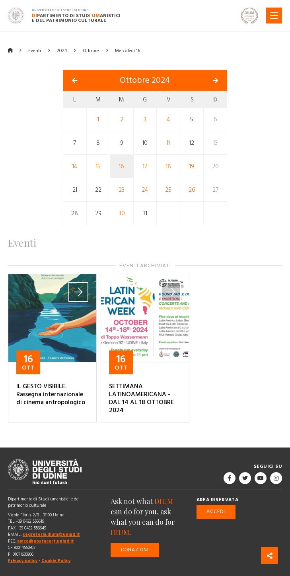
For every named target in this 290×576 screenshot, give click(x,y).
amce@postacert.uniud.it (45, 541)
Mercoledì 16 (127, 50)
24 (145, 190)
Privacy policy (22, 561)
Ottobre (91, 50)
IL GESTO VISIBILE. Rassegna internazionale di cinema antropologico (50, 394)
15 (98, 166)
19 (191, 166)
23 (122, 190)
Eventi (34, 50)
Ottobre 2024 (145, 80)
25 (168, 190)
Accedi (215, 511)
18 (168, 166)
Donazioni (135, 550)
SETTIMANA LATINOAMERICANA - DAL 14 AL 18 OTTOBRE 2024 (141, 398)
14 (74, 166)
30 (122, 213)
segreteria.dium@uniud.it (51, 534)
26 (192, 190)
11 (168, 143)
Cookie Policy (55, 561)
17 (145, 166)
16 (121, 166)
